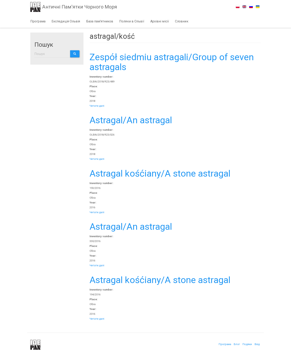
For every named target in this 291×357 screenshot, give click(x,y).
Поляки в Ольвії (131, 21)
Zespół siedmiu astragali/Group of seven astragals (172, 62)
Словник (181, 21)
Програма (37, 21)
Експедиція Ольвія (66, 21)
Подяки (247, 344)
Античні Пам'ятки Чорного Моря (80, 7)
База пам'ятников (99, 21)
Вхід (257, 344)
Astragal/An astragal (131, 120)
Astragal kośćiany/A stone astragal (160, 173)
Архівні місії (159, 21)
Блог (237, 344)
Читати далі (97, 105)
